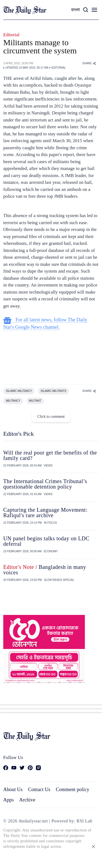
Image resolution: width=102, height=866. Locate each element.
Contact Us (39, 789)
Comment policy (72, 789)
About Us (13, 789)
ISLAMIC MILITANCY (19, 390)
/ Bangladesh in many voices (44, 569)
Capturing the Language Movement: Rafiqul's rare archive (45, 512)
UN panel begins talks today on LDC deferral (46, 541)
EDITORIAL (58, 67)
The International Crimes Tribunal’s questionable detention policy (45, 484)
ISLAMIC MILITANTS (53, 390)
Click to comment (50, 416)
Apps (8, 800)
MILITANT (35, 400)
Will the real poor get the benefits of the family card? (50, 455)
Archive (27, 800)
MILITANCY (13, 400)
